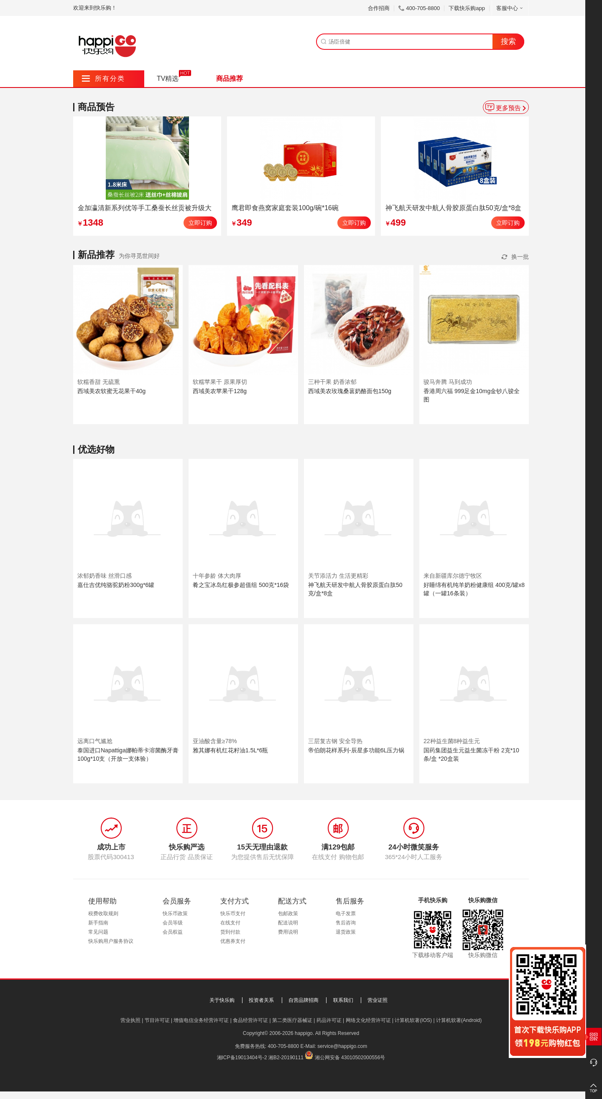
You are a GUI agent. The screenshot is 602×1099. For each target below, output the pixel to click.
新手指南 (98, 923)
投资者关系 (261, 1000)
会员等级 (173, 923)
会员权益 (173, 932)
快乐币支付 (232, 913)
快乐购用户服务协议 (110, 941)
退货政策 (346, 932)
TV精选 (168, 78)
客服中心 (510, 8)
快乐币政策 (175, 913)
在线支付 (230, 923)
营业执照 (130, 1020)
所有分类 (103, 78)
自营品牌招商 (303, 1000)
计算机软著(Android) (459, 1020)
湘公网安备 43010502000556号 (350, 1057)
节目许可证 (157, 1020)
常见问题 (98, 932)
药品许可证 (329, 1020)
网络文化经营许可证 (368, 1020)
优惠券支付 (232, 941)
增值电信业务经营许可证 (201, 1020)
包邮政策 (288, 913)
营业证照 (377, 1000)
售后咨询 (346, 923)
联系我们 (343, 1000)
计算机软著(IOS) (413, 1020)
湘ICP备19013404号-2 (242, 1057)
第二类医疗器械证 (292, 1020)
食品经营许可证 (250, 1020)
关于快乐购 (222, 1000)
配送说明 (288, 923)
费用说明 (288, 932)
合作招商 (379, 8)
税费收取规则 (103, 913)
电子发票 (346, 913)
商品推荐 (229, 78)
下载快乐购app (467, 8)
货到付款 (230, 932)
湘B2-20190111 (286, 1057)
